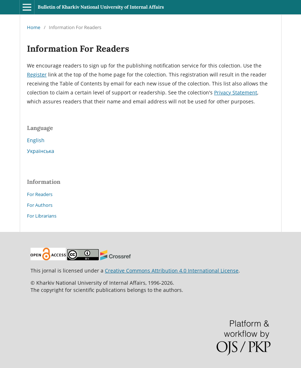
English (36, 140)
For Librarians (41, 216)
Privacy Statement (235, 92)
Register (37, 74)
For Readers (39, 194)
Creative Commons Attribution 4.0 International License (172, 270)
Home (33, 27)
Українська (40, 151)
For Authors (39, 205)
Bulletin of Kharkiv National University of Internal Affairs (101, 7)
